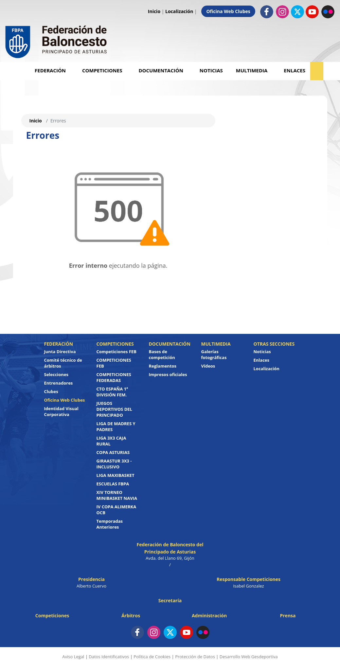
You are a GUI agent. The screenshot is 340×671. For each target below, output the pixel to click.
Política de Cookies (152, 657)
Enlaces (294, 70)
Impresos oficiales (168, 374)
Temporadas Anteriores (110, 524)
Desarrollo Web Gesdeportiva (249, 657)
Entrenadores (58, 383)
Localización (179, 11)
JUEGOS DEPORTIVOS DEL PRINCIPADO (114, 409)
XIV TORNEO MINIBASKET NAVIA (117, 495)
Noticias (211, 70)
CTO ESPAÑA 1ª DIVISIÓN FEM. (112, 392)
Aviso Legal (73, 657)
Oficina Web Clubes (228, 11)
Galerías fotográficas (214, 354)
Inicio (154, 11)
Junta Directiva (60, 351)
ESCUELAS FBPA (113, 484)
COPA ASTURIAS (113, 452)
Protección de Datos (195, 657)
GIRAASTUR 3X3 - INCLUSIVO (114, 464)
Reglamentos (163, 366)
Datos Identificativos (109, 657)
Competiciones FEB (117, 351)
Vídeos (208, 366)
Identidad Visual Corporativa (61, 411)
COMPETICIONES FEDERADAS (114, 377)
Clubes (51, 391)
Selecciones (56, 374)
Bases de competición (162, 354)
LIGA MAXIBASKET (115, 475)
